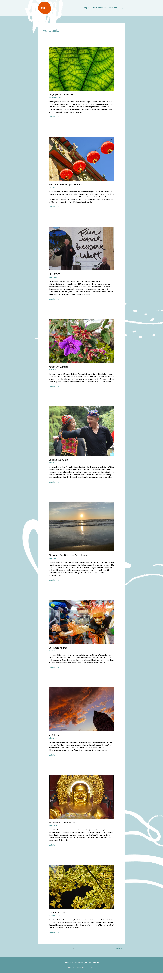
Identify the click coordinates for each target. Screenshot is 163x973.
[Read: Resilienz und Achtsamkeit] (81, 797)
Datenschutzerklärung (76, 967)
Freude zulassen (57, 912)
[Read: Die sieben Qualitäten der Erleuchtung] (81, 526)
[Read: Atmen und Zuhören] (81, 341)
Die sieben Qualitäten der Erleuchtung (68, 555)
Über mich (113, 8)
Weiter (118, 948)
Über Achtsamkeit (99, 8)
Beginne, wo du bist (58, 460)
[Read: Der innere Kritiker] (81, 622)
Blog (121, 8)
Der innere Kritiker (58, 648)
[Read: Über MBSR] (81, 248)
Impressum (90, 967)
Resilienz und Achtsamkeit (62, 822)
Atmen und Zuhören (59, 367)
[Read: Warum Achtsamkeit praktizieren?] (81, 158)
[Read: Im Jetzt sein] (81, 709)
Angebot (87, 8)
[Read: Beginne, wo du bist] (81, 431)
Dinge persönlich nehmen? (62, 94)
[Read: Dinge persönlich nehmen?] (81, 68)
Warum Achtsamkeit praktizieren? (65, 184)
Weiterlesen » (54, 117)
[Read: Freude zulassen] (81, 887)
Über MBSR (55, 274)
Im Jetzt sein (55, 735)
